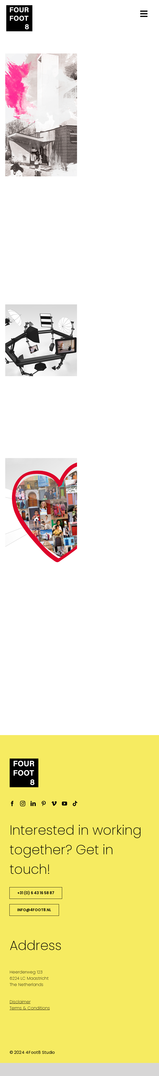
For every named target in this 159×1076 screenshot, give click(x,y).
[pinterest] (43, 803)
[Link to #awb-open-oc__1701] (144, 14)
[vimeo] (54, 803)
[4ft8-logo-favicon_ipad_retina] (19, 7)
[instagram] (22, 803)
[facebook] (12, 803)
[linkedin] (33, 803)
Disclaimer (20, 1002)
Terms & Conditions (30, 1008)
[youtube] (64, 803)
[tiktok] (75, 803)
